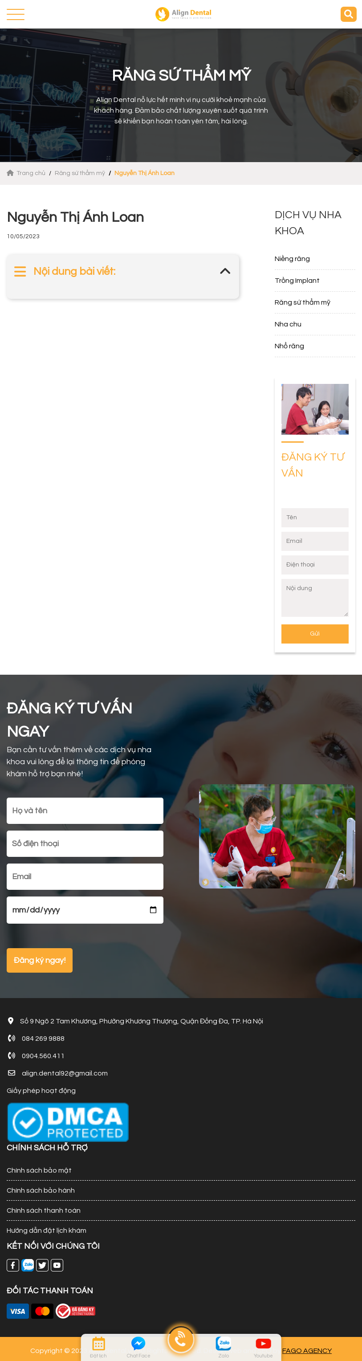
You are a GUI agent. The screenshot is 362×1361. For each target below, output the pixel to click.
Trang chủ (27, 173)
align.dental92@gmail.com (65, 1073)
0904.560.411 (43, 1055)
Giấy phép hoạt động (41, 1090)
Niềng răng (292, 258)
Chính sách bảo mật (39, 1170)
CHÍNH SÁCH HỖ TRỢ (47, 1148)
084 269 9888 (43, 1038)
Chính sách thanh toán (44, 1210)
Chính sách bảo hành (41, 1190)
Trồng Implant (297, 280)
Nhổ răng (289, 346)
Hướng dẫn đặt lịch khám (46, 1230)
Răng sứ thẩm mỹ (80, 173)
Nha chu (288, 324)
